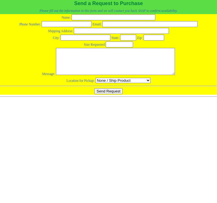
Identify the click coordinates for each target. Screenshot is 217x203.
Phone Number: (55, 24)
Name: (108, 17)
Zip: (150, 38)
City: (81, 38)
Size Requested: (108, 45)
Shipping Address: (108, 31)
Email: (145, 24)
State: (123, 38)
